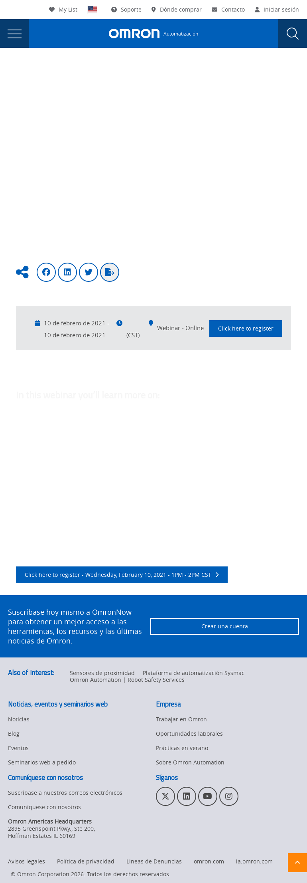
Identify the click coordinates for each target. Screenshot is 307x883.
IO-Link (172, 511)
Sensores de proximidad (102, 673)
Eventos (81, 72)
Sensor (25, 445)
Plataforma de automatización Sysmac (193, 673)
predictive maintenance (99, 502)
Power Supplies (132, 436)
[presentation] (14, 33)
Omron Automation (33, 72)
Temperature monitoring (237, 436)
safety (105, 445)
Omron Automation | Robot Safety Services (127, 679)
